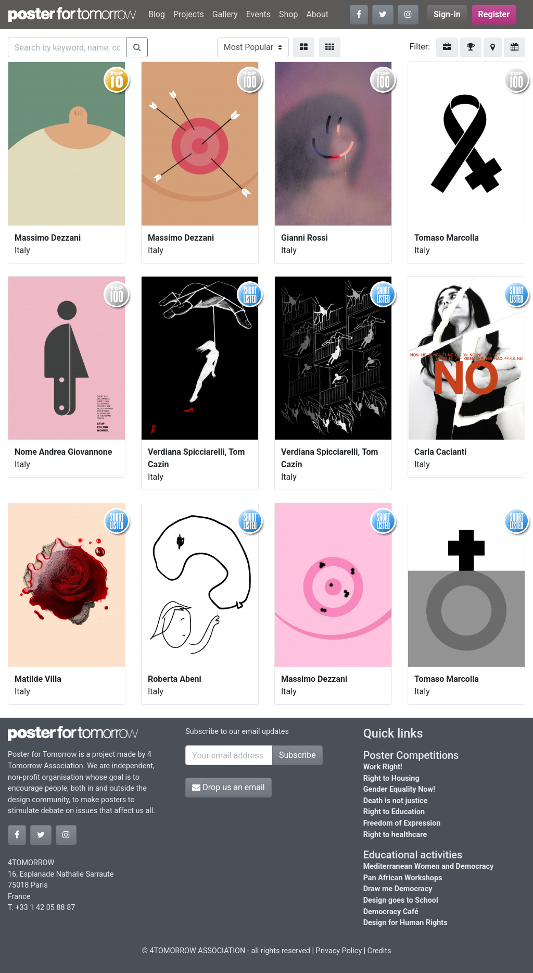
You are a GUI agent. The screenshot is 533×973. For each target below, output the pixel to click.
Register (494, 14)
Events (258, 14)
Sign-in (447, 14)
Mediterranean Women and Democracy (428, 866)
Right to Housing (391, 778)
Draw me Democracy (398, 888)
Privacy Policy (339, 950)
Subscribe (297, 755)
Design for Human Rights (405, 922)
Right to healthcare (395, 834)
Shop (288, 14)
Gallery (225, 14)
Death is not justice (395, 800)
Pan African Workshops (402, 878)
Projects (188, 14)
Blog (156, 14)
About (317, 14)
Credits (379, 950)
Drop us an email (228, 787)
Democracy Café (390, 911)
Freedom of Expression (402, 823)
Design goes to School (400, 900)
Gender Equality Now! (399, 789)
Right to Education (394, 811)
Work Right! (382, 767)
